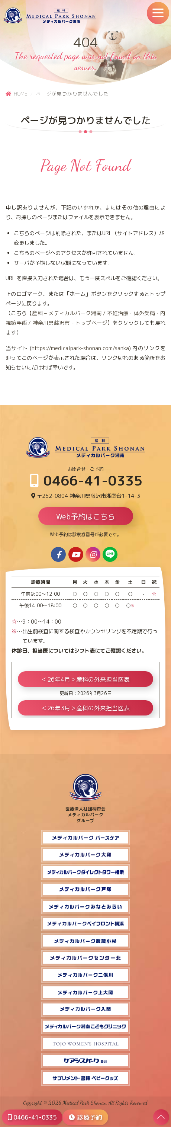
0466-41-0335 (86, 480)
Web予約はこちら (85, 516)
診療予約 (85, 1117)
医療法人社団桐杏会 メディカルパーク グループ (85, 812)
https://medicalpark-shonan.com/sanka (80, 348)
